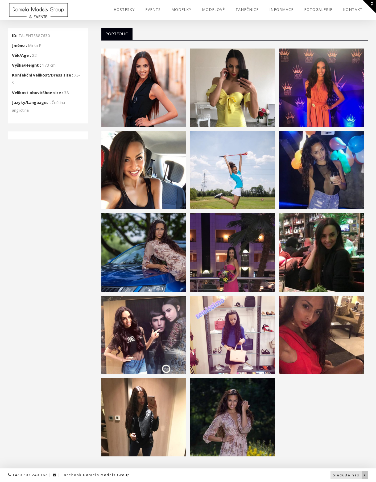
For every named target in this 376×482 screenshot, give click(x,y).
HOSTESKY (124, 9)
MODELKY (181, 9)
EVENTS (153, 9)
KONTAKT (353, 9)
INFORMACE (281, 9)
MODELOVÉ (213, 9)
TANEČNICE (247, 9)
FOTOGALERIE (318, 9)
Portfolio (117, 33)
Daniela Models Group (106, 474)
